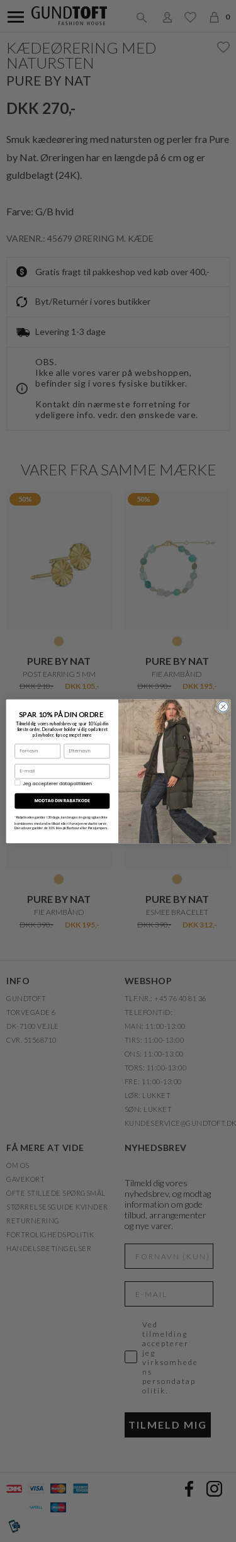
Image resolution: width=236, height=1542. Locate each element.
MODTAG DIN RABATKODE (61, 801)
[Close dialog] (223, 706)
